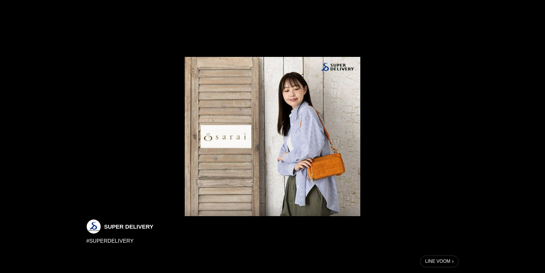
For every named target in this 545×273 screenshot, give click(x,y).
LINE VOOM (437, 261)
